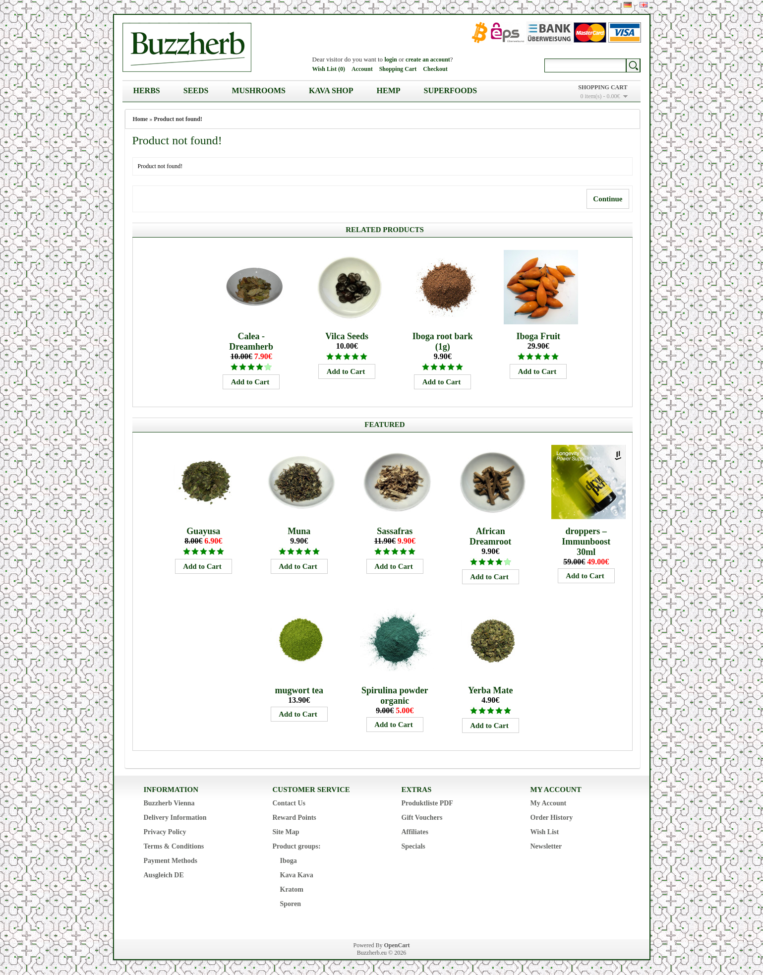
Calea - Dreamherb (251, 341)
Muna (299, 531)
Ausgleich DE (164, 875)
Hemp (389, 90)
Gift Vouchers (422, 817)
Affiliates (415, 832)
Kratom (291, 889)
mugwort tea (299, 690)
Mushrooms (258, 90)
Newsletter (546, 846)
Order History (551, 817)
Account (362, 68)
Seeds (196, 90)
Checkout (435, 68)
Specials (413, 846)
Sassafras (394, 531)
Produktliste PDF (427, 803)
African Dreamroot (490, 536)
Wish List (544, 832)
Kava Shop (331, 90)
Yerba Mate (490, 690)
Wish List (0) (328, 68)
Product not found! (178, 119)
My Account (548, 803)
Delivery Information (175, 817)
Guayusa (203, 531)
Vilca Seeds (346, 336)
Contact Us (289, 803)
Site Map (286, 832)
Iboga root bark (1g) (442, 341)
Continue (607, 199)
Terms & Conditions (174, 846)
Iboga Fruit (538, 336)
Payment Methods (171, 860)
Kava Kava (296, 875)
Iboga (288, 860)
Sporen (290, 904)
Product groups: (297, 846)
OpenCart (397, 945)
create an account (428, 59)
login (390, 59)
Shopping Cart (398, 68)
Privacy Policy (165, 832)
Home (140, 119)
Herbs (146, 90)
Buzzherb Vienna (169, 803)
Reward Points (294, 817)
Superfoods (450, 90)
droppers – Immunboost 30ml (586, 541)
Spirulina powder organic (394, 695)
